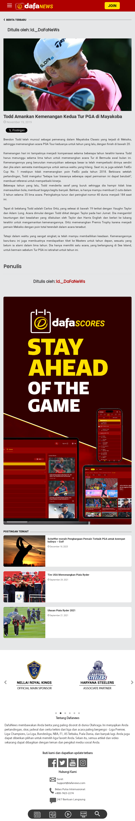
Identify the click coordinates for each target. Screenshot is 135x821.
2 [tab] (60, 713)
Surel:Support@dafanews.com (67, 781)
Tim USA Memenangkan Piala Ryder (68, 574)
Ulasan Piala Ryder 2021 (61, 610)
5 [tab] (74, 713)
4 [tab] (70, 713)
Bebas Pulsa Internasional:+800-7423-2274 (67, 791)
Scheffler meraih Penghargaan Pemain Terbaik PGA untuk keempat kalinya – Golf (86, 540)
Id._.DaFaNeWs (70, 281)
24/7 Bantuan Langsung (67, 801)
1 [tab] (56, 713)
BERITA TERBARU (14, 19)
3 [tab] (65, 713)
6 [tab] (79, 713)
